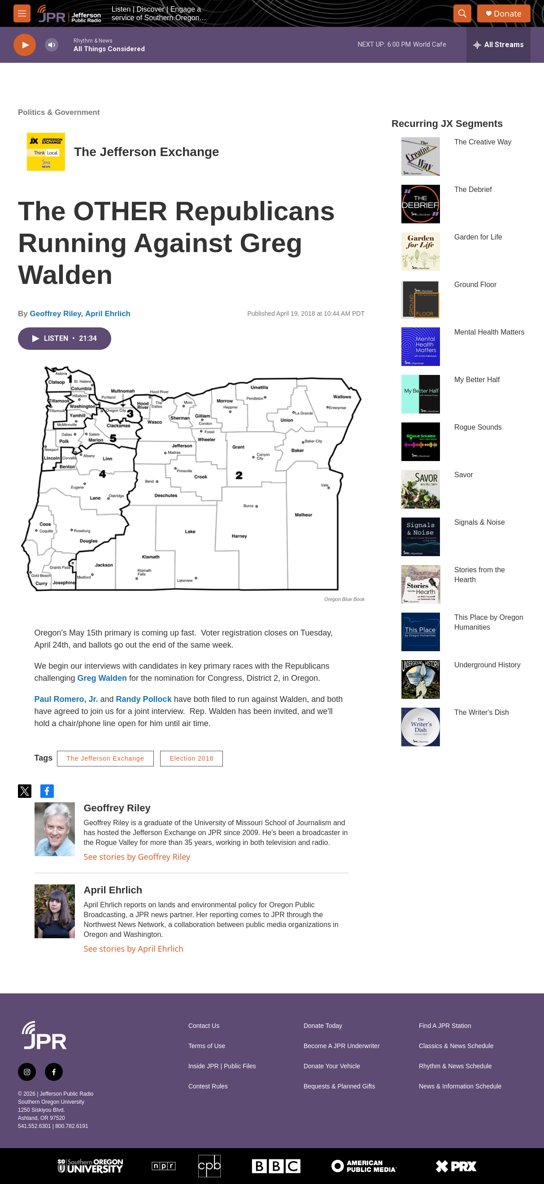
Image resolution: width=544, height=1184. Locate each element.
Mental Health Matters (489, 332)
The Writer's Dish (481, 712)
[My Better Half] (421, 394)
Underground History (487, 665)
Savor (463, 475)
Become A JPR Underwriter (342, 1046)
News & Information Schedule (460, 1086)
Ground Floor (475, 284)
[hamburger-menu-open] (21, 13)
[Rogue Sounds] (421, 441)
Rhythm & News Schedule (455, 1066)
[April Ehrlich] (55, 911)
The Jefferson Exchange (146, 152)
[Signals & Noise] (421, 537)
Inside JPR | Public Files (222, 1066)
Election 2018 (191, 758)
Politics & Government (59, 112)
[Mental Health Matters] (421, 346)
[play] (24, 45)
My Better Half (477, 379)
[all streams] (498, 45)
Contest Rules (208, 1086)
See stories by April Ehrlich (134, 948)
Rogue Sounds (478, 427)
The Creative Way (482, 142)
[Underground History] (421, 679)
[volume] (51, 45)
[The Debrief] (421, 204)
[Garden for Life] (421, 251)
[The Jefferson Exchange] (46, 152)
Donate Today (323, 1026)
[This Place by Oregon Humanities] (421, 632)
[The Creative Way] (421, 156)
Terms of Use (206, 1046)
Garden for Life (478, 237)
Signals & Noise (479, 522)
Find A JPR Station (445, 1026)
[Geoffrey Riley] (55, 829)
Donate (508, 13)
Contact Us (203, 1026)
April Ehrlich (108, 313)
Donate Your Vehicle (332, 1066)
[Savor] (421, 489)
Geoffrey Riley (55, 313)
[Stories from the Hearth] (421, 584)
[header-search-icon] (462, 13)
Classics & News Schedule (456, 1046)
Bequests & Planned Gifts (339, 1086)
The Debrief (473, 189)
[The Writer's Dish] (421, 727)
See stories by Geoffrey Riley (137, 856)
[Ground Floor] (421, 299)
